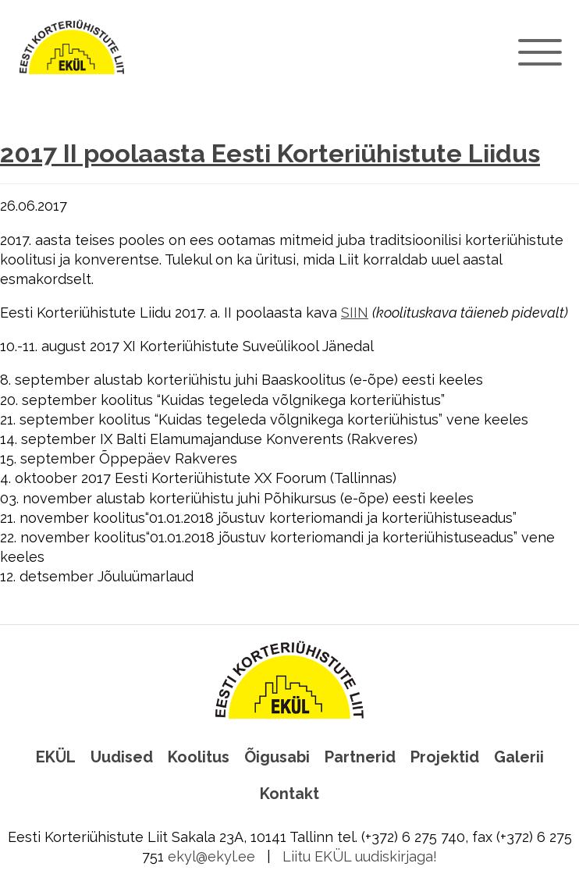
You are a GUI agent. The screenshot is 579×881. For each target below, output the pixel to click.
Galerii (519, 757)
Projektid (444, 757)
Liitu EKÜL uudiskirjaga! (359, 856)
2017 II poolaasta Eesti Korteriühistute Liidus (270, 154)
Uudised (122, 757)
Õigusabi (277, 757)
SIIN (354, 312)
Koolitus (198, 757)
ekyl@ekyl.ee (211, 856)
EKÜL (56, 757)
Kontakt (289, 793)
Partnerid (360, 757)
